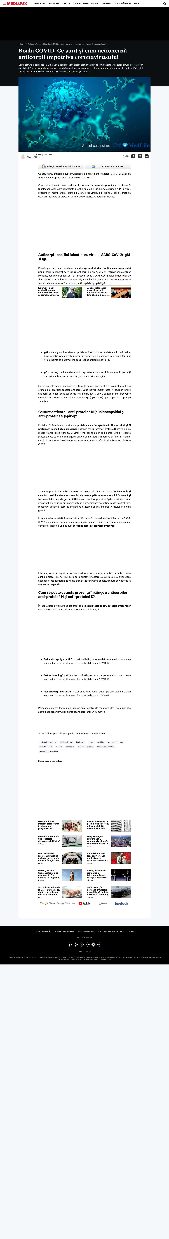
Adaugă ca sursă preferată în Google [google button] (61, 166)
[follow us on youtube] (84, 903)
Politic (67, 4)
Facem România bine (95, 733)
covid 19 (100, 742)
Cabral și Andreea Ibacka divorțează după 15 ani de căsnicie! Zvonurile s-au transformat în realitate (98, 857)
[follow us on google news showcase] (66, 903)
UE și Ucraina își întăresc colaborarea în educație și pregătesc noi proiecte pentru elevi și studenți (48, 825)
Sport (137, 4)
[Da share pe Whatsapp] (147, 156)
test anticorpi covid (85, 747)
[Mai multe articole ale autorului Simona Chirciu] (23, 156)
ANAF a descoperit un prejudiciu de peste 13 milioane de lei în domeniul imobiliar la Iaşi (98, 825)
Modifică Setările (84, 937)
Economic (54, 4)
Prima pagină (23, 44)
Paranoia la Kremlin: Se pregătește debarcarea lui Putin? (49, 838)
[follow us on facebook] (121, 903)
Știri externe (80, 4)
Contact (130, 931)
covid (91, 742)
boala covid (80, 742)
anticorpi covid (66, 742)
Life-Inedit (106, 4)
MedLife (60, 605)
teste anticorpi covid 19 (49, 751)
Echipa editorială (42, 931)
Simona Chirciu (33, 157)
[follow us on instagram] (103, 903)
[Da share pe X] (140, 156)
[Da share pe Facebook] (133, 156)
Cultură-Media (123, 4)
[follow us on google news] (47, 903)
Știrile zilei (40, 4)
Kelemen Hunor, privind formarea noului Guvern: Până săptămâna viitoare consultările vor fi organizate (48, 291)
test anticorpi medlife (105, 747)
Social (94, 4)
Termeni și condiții (86, 931)
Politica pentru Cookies (64, 931)
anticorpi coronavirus (48, 742)
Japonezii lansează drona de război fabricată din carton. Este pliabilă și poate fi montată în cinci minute (98, 291)
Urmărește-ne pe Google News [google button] (108, 166)
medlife (59, 747)
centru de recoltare (98, 708)
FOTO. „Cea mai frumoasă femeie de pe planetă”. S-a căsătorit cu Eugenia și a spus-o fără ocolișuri (48, 874)
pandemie (70, 747)
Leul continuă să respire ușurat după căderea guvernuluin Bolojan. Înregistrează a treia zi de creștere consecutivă (49, 857)
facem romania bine (115, 742)
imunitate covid (46, 747)
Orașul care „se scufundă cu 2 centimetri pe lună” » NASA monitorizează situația (98, 840)
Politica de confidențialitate (110, 931)
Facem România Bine (38, 44)
